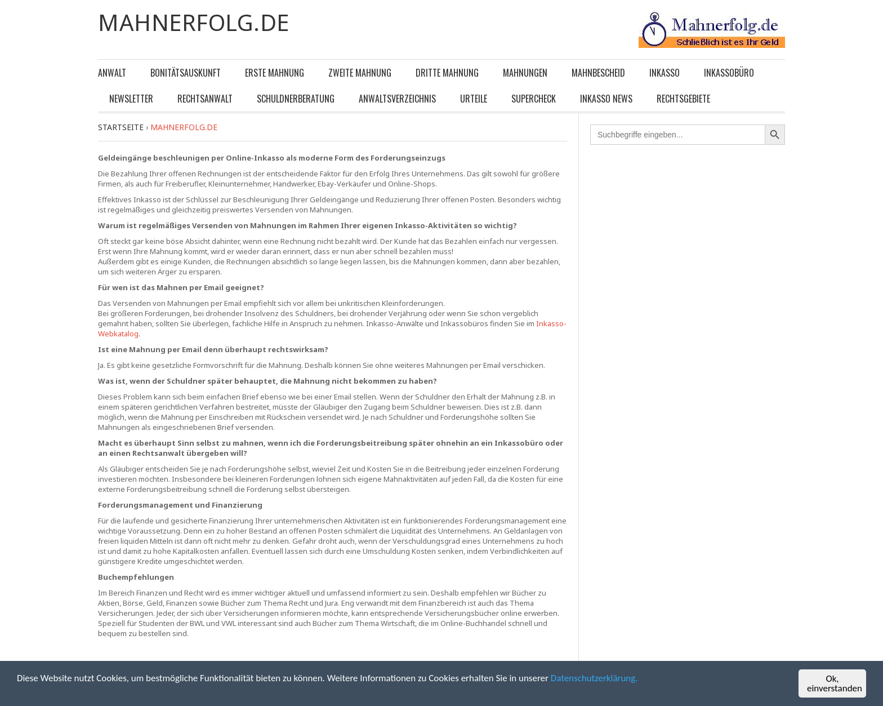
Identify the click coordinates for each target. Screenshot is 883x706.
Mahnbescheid (598, 72)
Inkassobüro (729, 72)
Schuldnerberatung (296, 98)
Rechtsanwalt (205, 98)
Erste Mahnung (274, 72)
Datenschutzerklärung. (596, 680)
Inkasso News (606, 98)
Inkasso (664, 72)
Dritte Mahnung (447, 72)
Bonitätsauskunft (185, 72)
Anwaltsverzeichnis (397, 98)
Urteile (473, 98)
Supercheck (533, 98)
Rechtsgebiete (683, 98)
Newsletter (131, 98)
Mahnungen (525, 72)
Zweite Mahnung (359, 72)
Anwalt (112, 72)
